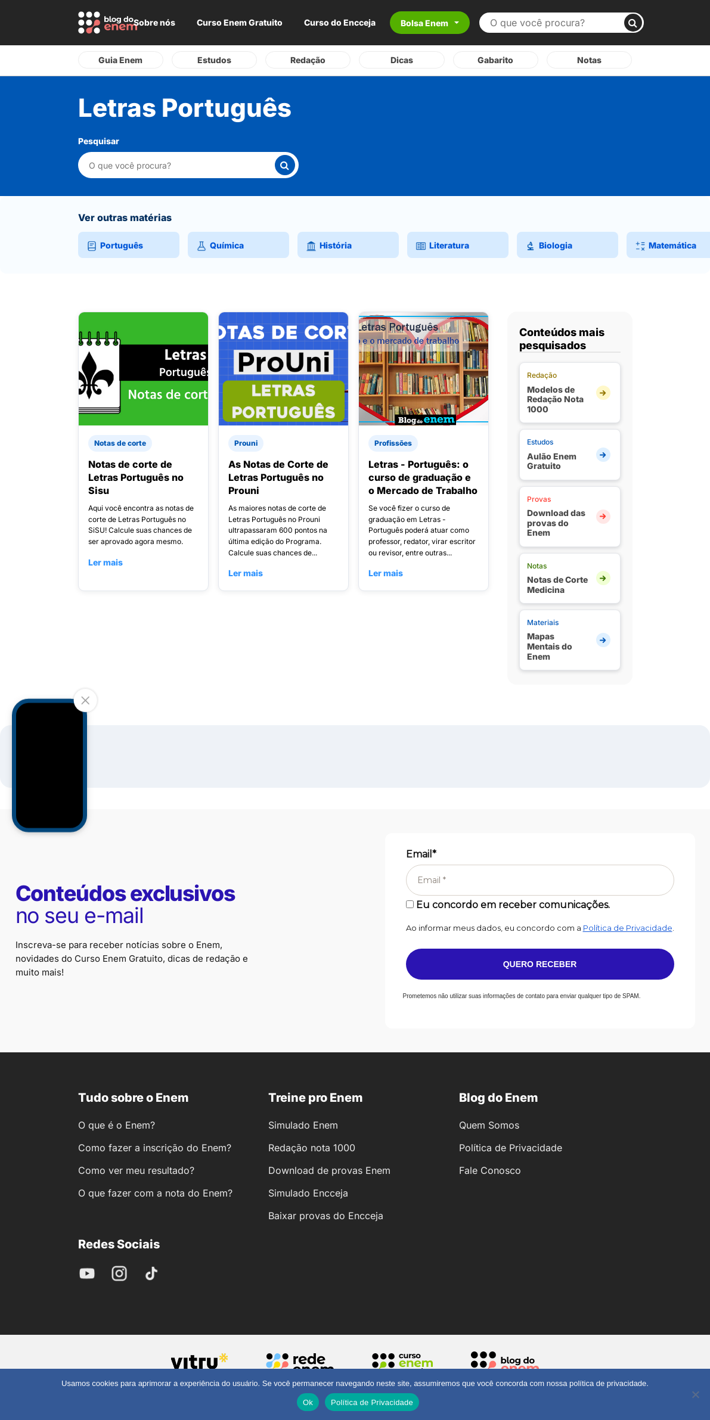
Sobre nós (154, 22)
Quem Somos (489, 1125)
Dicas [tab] (401, 60)
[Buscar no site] (556, 22)
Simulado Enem (303, 1125)
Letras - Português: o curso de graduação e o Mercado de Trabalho (423, 477)
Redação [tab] (307, 60)
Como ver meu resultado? (136, 1170)
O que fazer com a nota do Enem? (155, 1193)
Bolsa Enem (424, 23)
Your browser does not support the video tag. (49, 765)
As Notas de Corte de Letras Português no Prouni (278, 477)
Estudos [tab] (214, 60)
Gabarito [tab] (495, 60)
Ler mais (105, 562)
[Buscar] (633, 23)
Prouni (246, 443)
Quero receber (540, 964)
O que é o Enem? (116, 1125)
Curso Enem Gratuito (240, 22)
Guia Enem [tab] (120, 60)
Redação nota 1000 (311, 1148)
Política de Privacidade (627, 928)
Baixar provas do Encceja (325, 1216)
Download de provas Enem (329, 1170)
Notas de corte (120, 443)
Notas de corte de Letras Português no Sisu (136, 477)
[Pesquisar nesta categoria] (181, 165)
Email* (421, 854)
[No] (695, 1394)
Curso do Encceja (340, 22)
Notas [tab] (589, 60)
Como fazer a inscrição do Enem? (154, 1148)
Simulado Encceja (308, 1193)
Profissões (393, 443)
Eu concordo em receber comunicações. (508, 905)
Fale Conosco (490, 1170)
